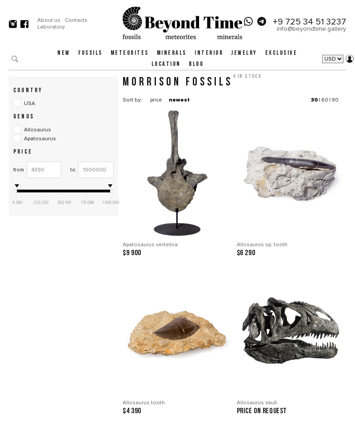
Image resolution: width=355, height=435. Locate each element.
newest (179, 100)
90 (335, 100)
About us (48, 20)
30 (314, 100)
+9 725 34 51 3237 (309, 21)
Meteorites (130, 53)
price (156, 100)
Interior (209, 53)
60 (324, 100)
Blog (196, 64)
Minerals (172, 53)
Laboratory (51, 27)
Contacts (76, 20)
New (63, 53)
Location (166, 64)
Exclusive (281, 53)
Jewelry (244, 53)
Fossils (90, 53)
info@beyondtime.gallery (311, 29)
